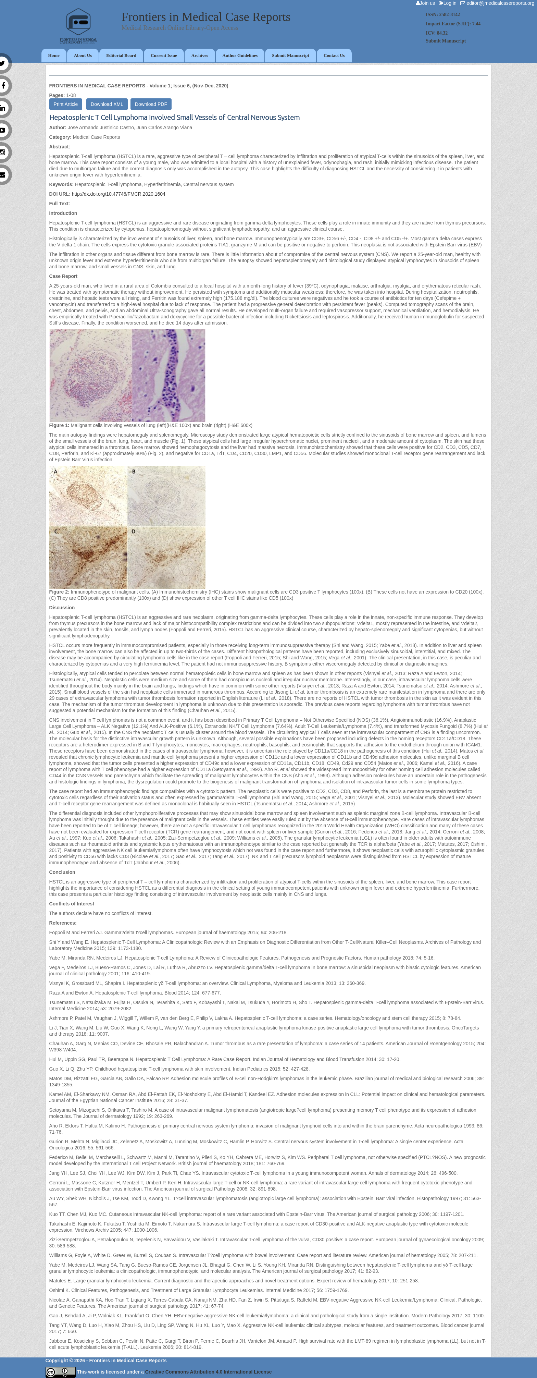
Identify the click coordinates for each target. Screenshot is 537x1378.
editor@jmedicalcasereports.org (498, 3)
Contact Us (334, 55)
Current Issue (164, 55)
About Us (83, 55)
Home (54, 55)
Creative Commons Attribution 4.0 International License (208, 1372)
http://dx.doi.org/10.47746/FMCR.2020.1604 (118, 194)
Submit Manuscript (290, 55)
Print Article (66, 104)
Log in (449, 3)
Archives (199, 55)
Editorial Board (121, 55)
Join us (427, 3)
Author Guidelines (240, 55)
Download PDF (151, 104)
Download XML (107, 104)
